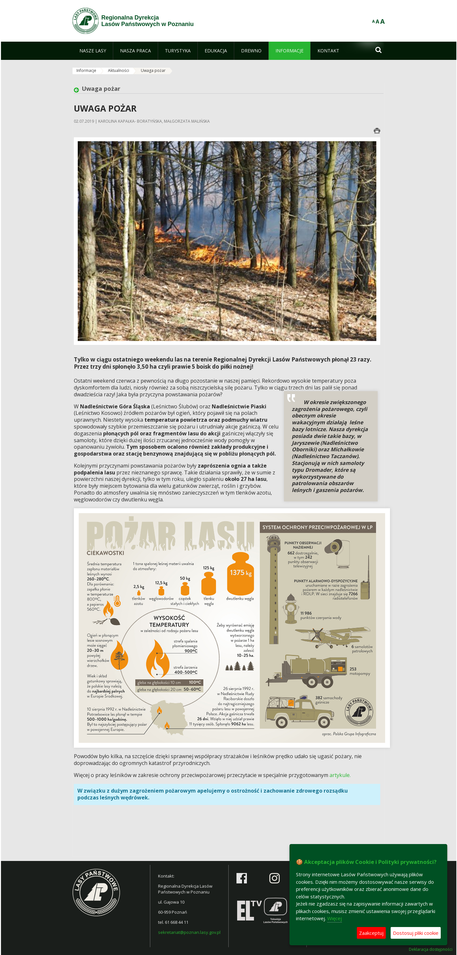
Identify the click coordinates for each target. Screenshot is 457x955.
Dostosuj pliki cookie (415, 933)
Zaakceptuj (371, 933)
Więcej (334, 918)
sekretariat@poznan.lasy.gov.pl (189, 932)
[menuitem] (93, 51)
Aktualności (118, 70)
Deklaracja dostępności (430, 949)
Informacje (86, 70)
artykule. (340, 775)
